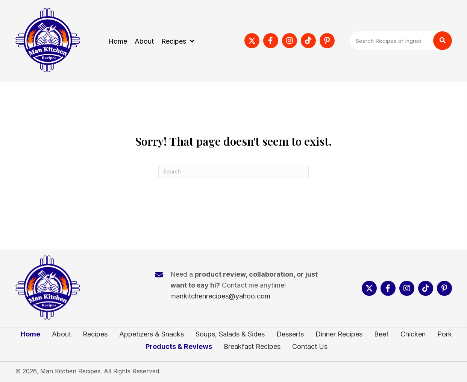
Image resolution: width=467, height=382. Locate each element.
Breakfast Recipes (252, 346)
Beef (381, 334)
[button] (251, 40)
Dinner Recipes (338, 334)
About (61, 334)
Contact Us (310, 346)
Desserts (290, 334)
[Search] (233, 171)
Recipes (95, 334)
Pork (444, 334)
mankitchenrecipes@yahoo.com (220, 296)
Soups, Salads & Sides (230, 334)
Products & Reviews (179, 346)
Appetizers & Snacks (151, 334)
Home (30, 334)
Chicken (413, 334)
